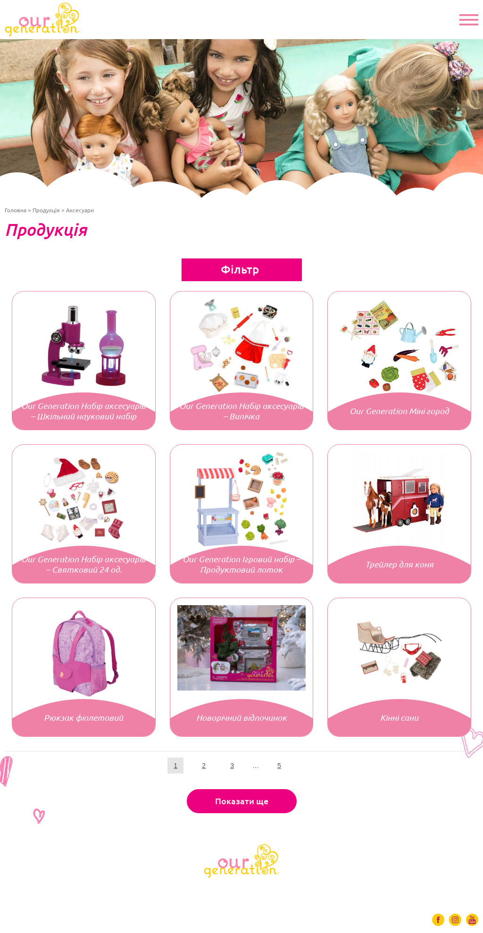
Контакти (400, 890)
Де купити (343, 890)
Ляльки (79, 890)
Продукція (46, 210)
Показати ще (241, 801)
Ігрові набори (237, 890)
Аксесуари (171, 890)
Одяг (122, 890)
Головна (15, 210)
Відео (293, 890)
